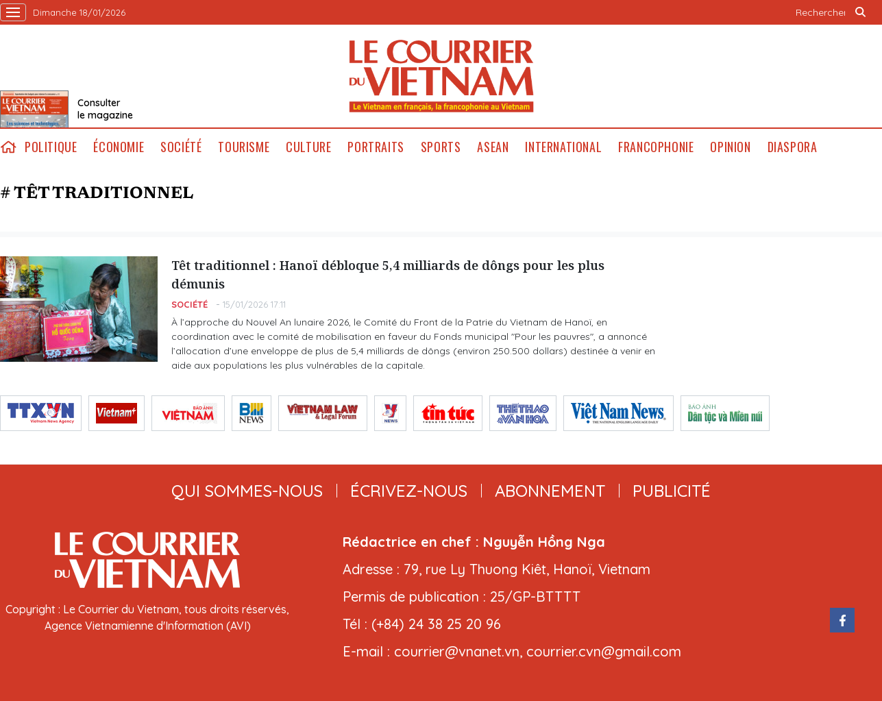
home (8, 147)
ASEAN (493, 147)
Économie (118, 147)
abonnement (550, 490)
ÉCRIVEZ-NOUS (408, 490)
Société (180, 147)
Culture (308, 147)
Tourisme (243, 147)
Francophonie (656, 147)
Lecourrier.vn (441, 76)
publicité (672, 490)
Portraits (375, 147)
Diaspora (793, 147)
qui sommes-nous (247, 490)
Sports (441, 147)
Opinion (730, 147)
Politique (51, 147)
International (563, 147)
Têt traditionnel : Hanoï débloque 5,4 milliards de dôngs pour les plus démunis (387, 274)
